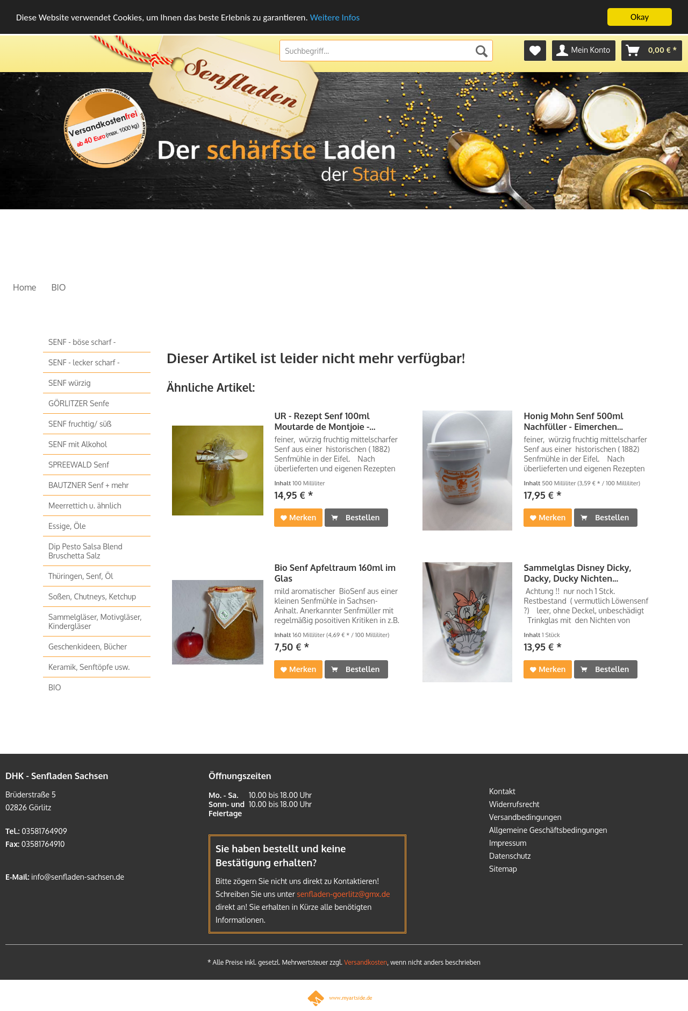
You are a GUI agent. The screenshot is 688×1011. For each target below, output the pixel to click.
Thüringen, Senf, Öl (80, 576)
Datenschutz (510, 855)
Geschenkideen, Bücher (87, 646)
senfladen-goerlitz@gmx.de (343, 894)
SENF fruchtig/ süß (79, 423)
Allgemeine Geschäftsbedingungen (548, 829)
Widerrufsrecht (514, 803)
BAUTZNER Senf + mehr (88, 485)
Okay (639, 17)
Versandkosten (365, 962)
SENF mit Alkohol (77, 444)
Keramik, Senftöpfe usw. (89, 666)
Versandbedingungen (525, 816)
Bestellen (355, 515)
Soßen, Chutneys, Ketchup (92, 596)
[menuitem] (535, 50)
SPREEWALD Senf (78, 464)
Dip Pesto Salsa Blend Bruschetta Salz (85, 551)
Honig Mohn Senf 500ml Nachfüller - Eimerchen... (573, 421)
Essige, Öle (67, 526)
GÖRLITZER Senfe (78, 403)
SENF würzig (69, 382)
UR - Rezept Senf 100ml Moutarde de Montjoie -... (324, 421)
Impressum (507, 842)
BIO (54, 687)
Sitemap (503, 868)
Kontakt (502, 790)
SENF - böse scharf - (82, 342)
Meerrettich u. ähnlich (84, 505)
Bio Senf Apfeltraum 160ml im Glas (335, 573)
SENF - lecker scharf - (84, 362)
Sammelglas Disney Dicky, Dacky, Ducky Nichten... (577, 573)
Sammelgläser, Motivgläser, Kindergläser (95, 621)
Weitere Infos (335, 17)
